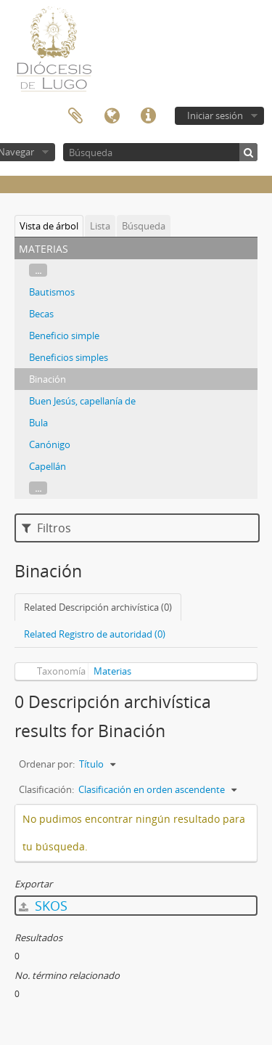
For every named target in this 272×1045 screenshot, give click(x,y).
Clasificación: (46, 789)
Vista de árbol (49, 225)
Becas (41, 313)
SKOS (43, 905)
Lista (100, 225)
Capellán (47, 466)
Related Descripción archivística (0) (98, 607)
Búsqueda (143, 225)
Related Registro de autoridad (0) (94, 634)
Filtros (46, 528)
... (38, 270)
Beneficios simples (68, 357)
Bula (38, 422)
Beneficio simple (64, 335)
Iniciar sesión (215, 115)
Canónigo (49, 444)
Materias (112, 671)
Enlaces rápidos (148, 116)
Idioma (112, 116)
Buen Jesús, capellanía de (82, 400)
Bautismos (52, 291)
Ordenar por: (47, 763)
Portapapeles (75, 116)
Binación (47, 379)
